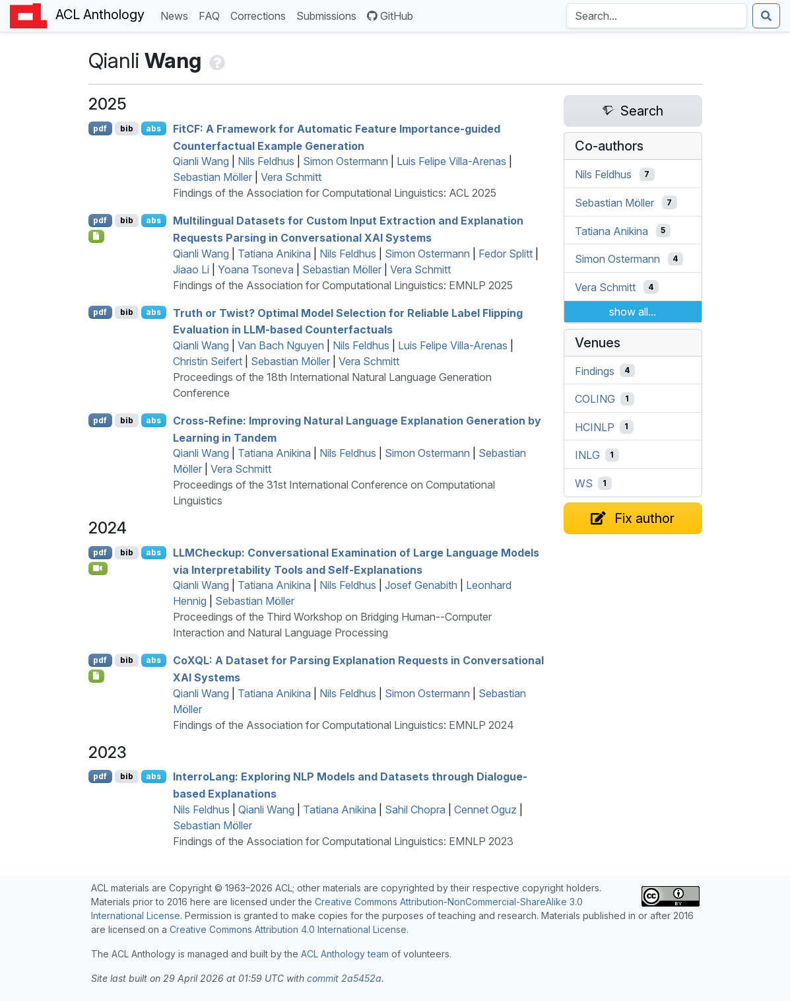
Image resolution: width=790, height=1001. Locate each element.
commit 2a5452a (344, 978)
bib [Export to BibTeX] (126, 128)
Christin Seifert (207, 361)
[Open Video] (98, 568)
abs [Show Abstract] (153, 128)
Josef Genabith (421, 585)
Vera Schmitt (291, 177)
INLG (587, 455)
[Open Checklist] (96, 236)
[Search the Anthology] (656, 15)
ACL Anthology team (345, 953)
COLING (595, 398)
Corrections (260, 14)
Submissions (329, 14)
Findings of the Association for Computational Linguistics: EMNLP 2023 (343, 841)
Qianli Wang (201, 161)
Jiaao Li (191, 269)
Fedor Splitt (505, 253)
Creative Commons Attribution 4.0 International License (288, 929)
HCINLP (594, 426)
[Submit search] (766, 15)
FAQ (212, 14)
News (176, 14)
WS (584, 483)
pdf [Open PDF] (100, 128)
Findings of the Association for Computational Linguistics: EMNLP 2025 (343, 285)
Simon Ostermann (345, 161)
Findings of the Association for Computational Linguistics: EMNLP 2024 (343, 725)
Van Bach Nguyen (281, 345)
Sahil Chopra (415, 809)
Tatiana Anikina (274, 253)
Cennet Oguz (485, 809)
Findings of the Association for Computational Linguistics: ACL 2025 (334, 192)
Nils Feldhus (266, 161)
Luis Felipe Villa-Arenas (451, 161)
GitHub (390, 15)
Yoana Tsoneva (256, 269)
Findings (594, 370)
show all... (632, 311)
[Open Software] (96, 676)
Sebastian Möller (212, 177)
